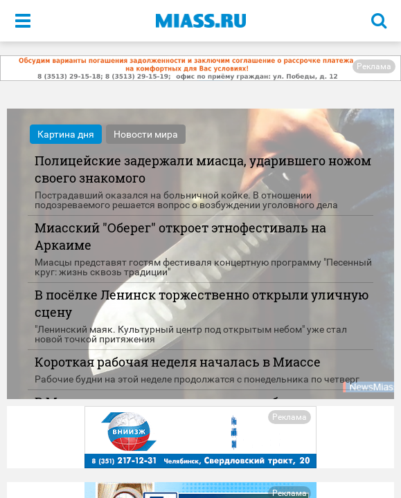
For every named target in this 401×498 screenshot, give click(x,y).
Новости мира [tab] (146, 134)
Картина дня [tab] (65, 134)
